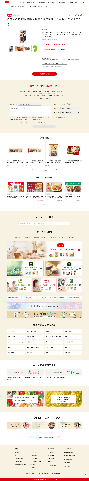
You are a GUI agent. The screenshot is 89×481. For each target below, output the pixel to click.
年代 (55, 108)
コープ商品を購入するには (44, 74)
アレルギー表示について (69, 455)
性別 (55, 104)
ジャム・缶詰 (49, 347)
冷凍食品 (29, 352)
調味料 (48, 331)
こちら (39, 98)
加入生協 (56, 113)
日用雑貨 (67, 352)
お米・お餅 (68, 331)
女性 (70, 104)
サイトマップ (67, 466)
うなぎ (23, 6)
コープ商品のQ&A (72, 2)
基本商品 (17, 452)
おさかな (19, 6)
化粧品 (48, 352)
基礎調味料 (11, 352)
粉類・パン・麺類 (31, 331)
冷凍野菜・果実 (69, 342)
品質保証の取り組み (68, 452)
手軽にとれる (33, 455)
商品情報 (22, 2)
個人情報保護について (57, 473)
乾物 (66, 336)
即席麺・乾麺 (30, 336)
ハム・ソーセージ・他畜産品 (53, 336)
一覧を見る (44, 170)
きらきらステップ (19, 458)
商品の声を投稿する (49, 49)
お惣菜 (29, 342)
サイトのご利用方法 (43, 473)
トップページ (9, 6)
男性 (63, 104)
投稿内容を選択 (13, 104)
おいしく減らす (34, 458)
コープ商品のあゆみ (68, 449)
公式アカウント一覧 (44, 437)
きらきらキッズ (18, 461)
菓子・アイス (49, 342)
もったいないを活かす (35, 461)
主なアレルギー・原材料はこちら (53, 44)
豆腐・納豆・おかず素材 (33, 347)
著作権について (44, 122)
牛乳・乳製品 (11, 336)
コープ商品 (10, 2)
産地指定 (32, 467)
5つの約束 (51, 452)
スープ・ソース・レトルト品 (15, 342)
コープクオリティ (19, 455)
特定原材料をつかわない (20, 464)
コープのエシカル (61, 2)
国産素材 (32, 464)
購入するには (51, 2)
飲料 (9, 347)
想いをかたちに (30, 2)
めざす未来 (51, 455)
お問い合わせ (67, 462)
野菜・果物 (11, 331)
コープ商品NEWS (41, 2)
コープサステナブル (35, 452)
